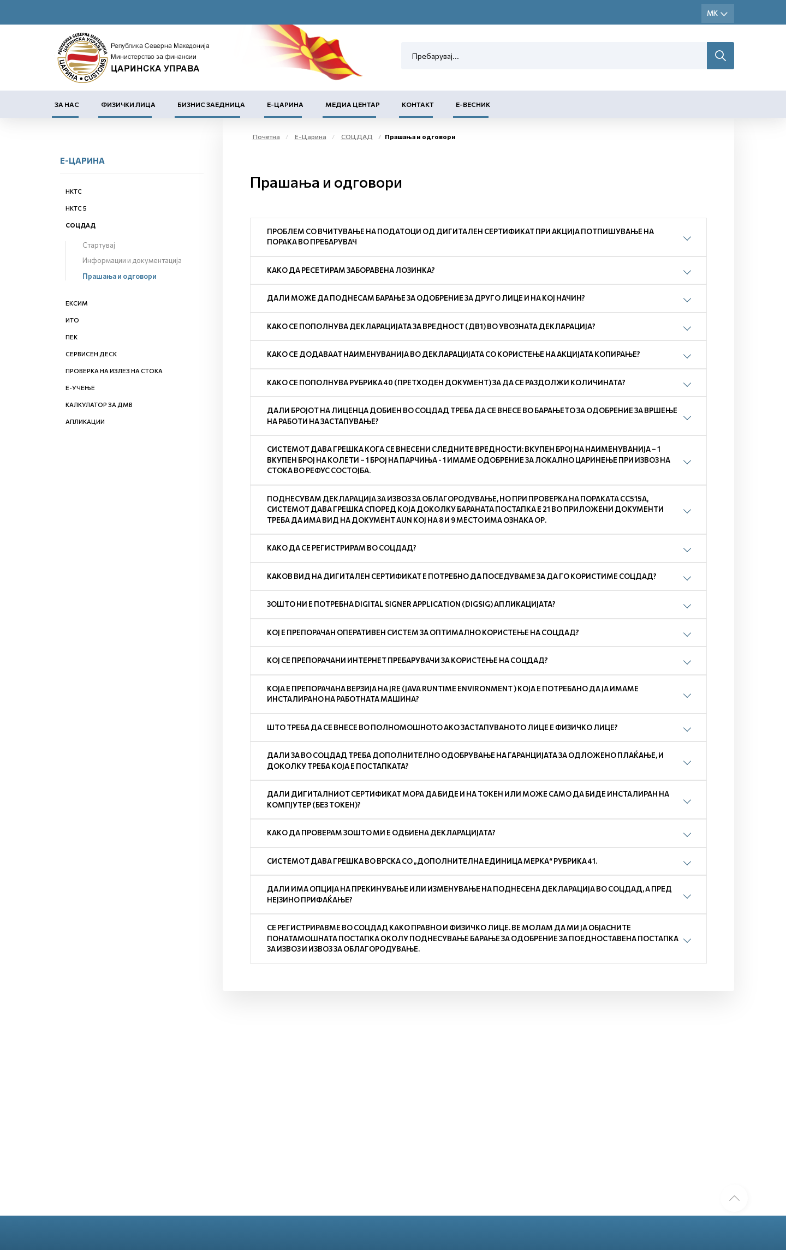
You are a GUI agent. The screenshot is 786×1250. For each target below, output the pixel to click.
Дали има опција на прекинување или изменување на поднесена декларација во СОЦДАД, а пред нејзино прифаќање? (469, 894)
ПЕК (72, 336)
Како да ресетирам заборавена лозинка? (351, 270)
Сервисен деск (91, 353)
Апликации (85, 421)
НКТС (74, 191)
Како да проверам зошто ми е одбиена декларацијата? (381, 832)
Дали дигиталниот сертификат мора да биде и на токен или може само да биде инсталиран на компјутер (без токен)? (468, 799)
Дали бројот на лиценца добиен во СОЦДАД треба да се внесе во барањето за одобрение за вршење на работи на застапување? (472, 416)
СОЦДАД (81, 225)
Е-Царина (285, 104)
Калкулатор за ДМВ (99, 404)
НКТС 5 (76, 208)
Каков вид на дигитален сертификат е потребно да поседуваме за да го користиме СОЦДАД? (462, 576)
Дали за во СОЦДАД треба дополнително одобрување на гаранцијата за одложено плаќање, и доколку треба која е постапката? (465, 760)
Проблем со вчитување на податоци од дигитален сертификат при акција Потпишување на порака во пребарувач (460, 237)
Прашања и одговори (119, 276)
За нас (67, 104)
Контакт (418, 104)
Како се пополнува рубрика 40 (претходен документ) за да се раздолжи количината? (446, 382)
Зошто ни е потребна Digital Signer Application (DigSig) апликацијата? (411, 604)
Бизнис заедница (211, 104)
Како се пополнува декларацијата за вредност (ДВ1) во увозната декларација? (431, 326)
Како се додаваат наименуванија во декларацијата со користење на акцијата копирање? (453, 354)
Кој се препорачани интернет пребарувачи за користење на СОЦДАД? (407, 660)
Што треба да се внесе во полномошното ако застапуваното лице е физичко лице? (442, 727)
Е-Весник (473, 104)
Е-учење (80, 387)
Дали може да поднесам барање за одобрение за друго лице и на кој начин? (426, 298)
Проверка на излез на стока (114, 370)
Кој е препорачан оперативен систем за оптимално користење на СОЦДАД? (423, 632)
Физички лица (128, 104)
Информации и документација (132, 260)
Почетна (266, 136)
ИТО (72, 320)
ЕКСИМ (77, 303)
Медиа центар (352, 104)
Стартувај (98, 245)
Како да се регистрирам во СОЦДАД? (341, 547)
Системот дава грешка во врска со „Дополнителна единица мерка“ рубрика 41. (432, 861)
